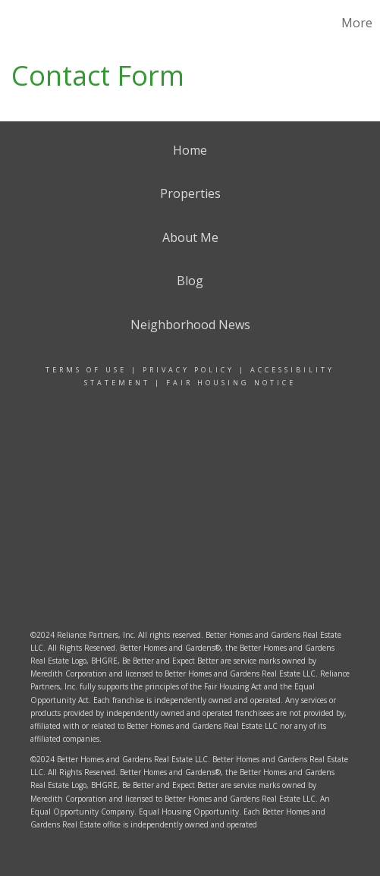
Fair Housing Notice (231, 383)
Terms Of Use (86, 370)
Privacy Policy (188, 370)
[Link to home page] (31, 23)
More (356, 22)
